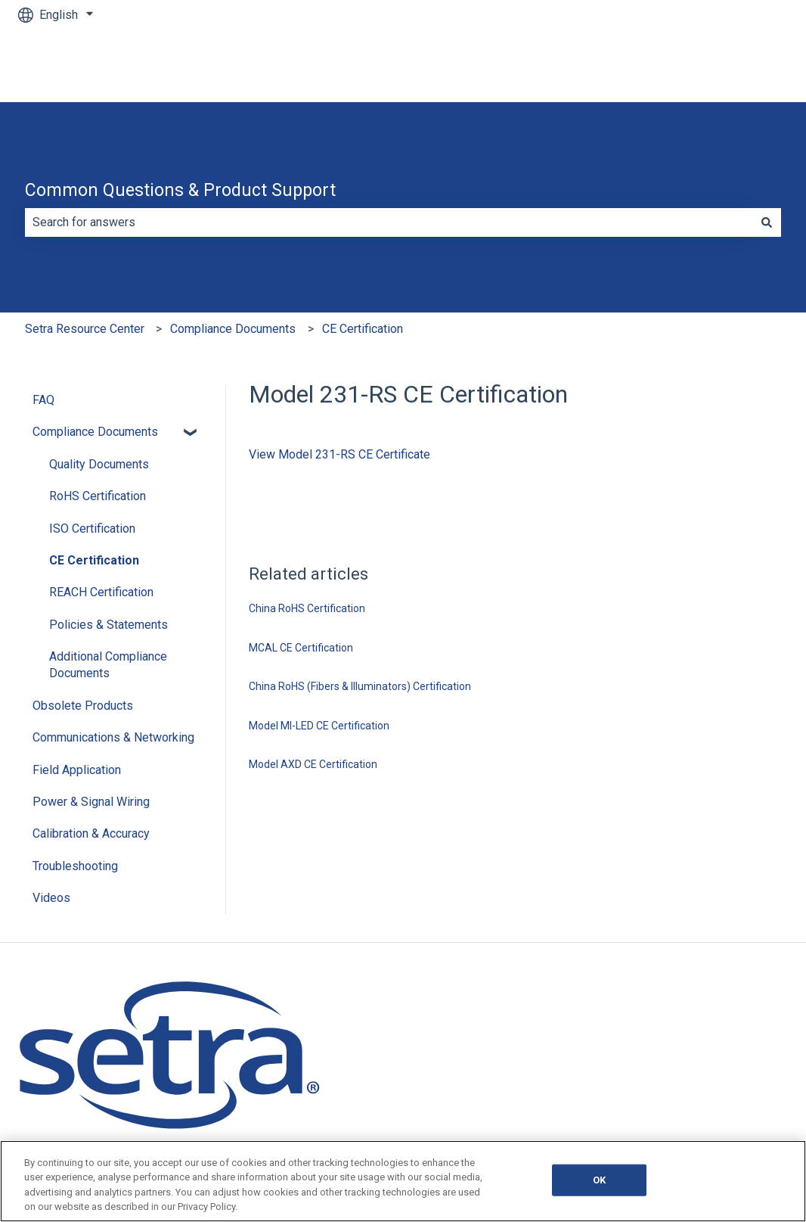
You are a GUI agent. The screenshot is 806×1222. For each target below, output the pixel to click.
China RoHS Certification (307, 608)
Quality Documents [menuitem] (99, 464)
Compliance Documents (233, 329)
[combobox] (388, 222)
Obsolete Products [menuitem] (83, 705)
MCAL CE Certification (301, 648)
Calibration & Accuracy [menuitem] (91, 833)
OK (599, 1180)
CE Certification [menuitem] (94, 560)
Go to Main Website (720, 65)
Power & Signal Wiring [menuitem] (91, 801)
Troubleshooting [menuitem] (75, 866)
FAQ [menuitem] (43, 400)
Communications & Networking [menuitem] (113, 737)
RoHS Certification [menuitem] (97, 496)
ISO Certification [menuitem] (92, 528)
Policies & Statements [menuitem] (108, 624)
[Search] (766, 222)
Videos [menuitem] (51, 898)
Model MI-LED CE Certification (319, 726)
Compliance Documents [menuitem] (95, 431)
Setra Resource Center (84, 329)
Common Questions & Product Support (180, 190)
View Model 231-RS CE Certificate (339, 454)
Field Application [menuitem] (77, 770)
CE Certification (362, 329)
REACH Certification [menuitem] (101, 592)
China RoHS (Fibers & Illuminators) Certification (360, 686)
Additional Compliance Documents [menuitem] (108, 664)
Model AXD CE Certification (313, 764)
